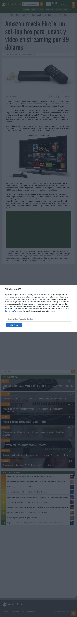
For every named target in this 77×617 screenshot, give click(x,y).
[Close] (72, 289)
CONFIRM (14, 325)
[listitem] (38, 319)
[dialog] (38, 308)
